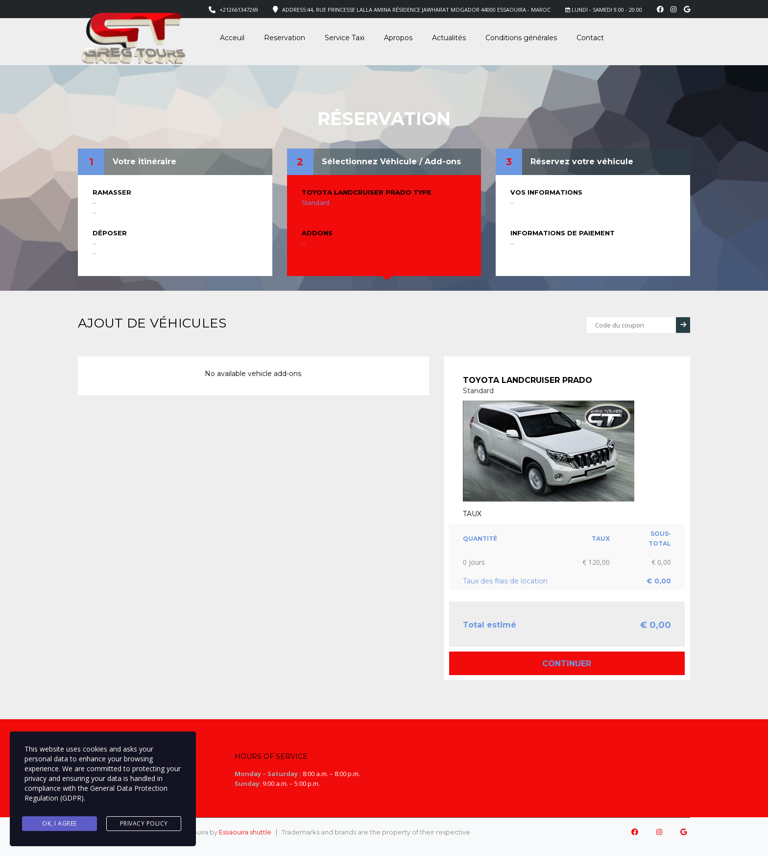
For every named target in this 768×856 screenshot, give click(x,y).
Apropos (398, 37)
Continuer (566, 663)
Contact (590, 37)
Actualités (449, 37)
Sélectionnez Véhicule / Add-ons (391, 161)
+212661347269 (238, 9)
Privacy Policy (144, 824)
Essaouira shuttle (245, 832)
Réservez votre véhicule (581, 161)
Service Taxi (344, 37)
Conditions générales (521, 37)
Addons (317, 233)
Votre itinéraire (144, 161)
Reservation (284, 37)
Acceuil (232, 37)
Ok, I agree (59, 824)
